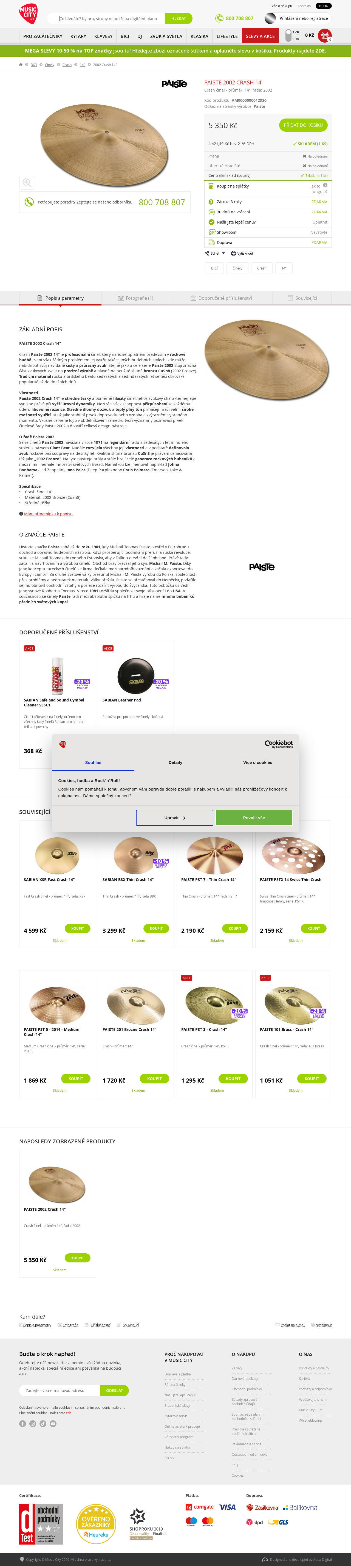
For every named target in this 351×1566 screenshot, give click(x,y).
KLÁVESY (103, 36)
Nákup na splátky (178, 1447)
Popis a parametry (37, 1325)
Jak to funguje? (318, 188)
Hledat (178, 18)
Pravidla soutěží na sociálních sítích (246, 1431)
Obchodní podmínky (247, 1389)
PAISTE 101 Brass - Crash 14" (286, 1029)
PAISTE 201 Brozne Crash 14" (130, 1029)
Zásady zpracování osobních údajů (246, 1401)
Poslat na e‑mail (293, 1325)
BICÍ (125, 36)
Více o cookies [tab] (257, 762)
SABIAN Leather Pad (122, 700)
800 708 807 (162, 202)
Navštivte (318, 232)
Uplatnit (320, 222)
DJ (139, 36)
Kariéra (304, 1378)
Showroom (226, 232)
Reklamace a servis (246, 1444)
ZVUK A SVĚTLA (166, 36)
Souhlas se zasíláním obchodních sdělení (248, 1416)
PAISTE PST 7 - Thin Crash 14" (208, 879)
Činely (49, 64)
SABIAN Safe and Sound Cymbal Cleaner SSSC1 (54, 702)
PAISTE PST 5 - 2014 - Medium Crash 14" (52, 1032)
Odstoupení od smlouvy (249, 1454)
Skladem (59, 940)
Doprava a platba (178, 1374)
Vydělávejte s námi (313, 1399)
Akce (29, 648)
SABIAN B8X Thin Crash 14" (128, 879)
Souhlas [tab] (93, 762)
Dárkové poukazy (245, 1378)
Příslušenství (101, 1325)
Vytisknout (245, 253)
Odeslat (114, 1390)
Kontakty (304, 6)
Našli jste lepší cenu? (236, 222)
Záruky (237, 1368)
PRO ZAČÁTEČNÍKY (42, 36)
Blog (323, 6)
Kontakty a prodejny (314, 1368)
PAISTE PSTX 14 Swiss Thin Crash (290, 879)
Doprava (224, 242)
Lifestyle (227, 36)
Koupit (76, 928)
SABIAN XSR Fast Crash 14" (49, 879)
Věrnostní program (179, 1437)
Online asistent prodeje (182, 1426)
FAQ (235, 1465)
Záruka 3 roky (229, 201)
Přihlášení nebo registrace (304, 18)
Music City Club (310, 1410)
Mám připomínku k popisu (48, 513)
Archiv (169, 1457)
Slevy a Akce (260, 36)
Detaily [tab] (175, 762)
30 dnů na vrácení (233, 211)
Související (131, 1325)
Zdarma (319, 201)
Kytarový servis (176, 1416)
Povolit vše (254, 817)
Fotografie (70, 1325)
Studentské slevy (177, 1405)
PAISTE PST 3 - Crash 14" (204, 1029)
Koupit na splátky (233, 186)
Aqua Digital (322, 1559)
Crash (67, 64)
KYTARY (78, 36)
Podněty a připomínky (315, 1389)
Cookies (238, 1475)
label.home (21, 64)
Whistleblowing (310, 1420)
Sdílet (215, 253)
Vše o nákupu (282, 6)
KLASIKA (199, 36)
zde (69, 1413)
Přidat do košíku (303, 125)
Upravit (175, 817)
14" (82, 64)
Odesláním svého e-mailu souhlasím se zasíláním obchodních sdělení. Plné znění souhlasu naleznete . (72, 1410)
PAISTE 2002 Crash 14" (45, 1209)
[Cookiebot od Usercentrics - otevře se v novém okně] (269, 744)
